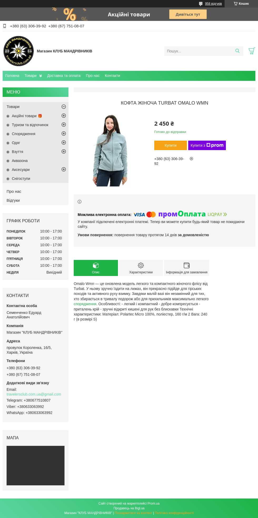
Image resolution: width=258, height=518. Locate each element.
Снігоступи (21, 178)
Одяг (16, 143)
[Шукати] (237, 51)
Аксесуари (21, 169)
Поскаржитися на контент (133, 513)
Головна (12, 75)
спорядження (85, 304)
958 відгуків (213, 4)
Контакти (112, 75)
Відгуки (13, 200)
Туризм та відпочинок (30, 125)
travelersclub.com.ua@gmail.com (34, 394)
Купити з (207, 145)
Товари (30, 75)
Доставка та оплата (64, 75)
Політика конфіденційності (174, 513)
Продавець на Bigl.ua (129, 508)
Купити (171, 145)
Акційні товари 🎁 (27, 116)
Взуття (17, 152)
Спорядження (23, 134)
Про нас (93, 75)
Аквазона (20, 161)
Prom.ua (154, 503)
